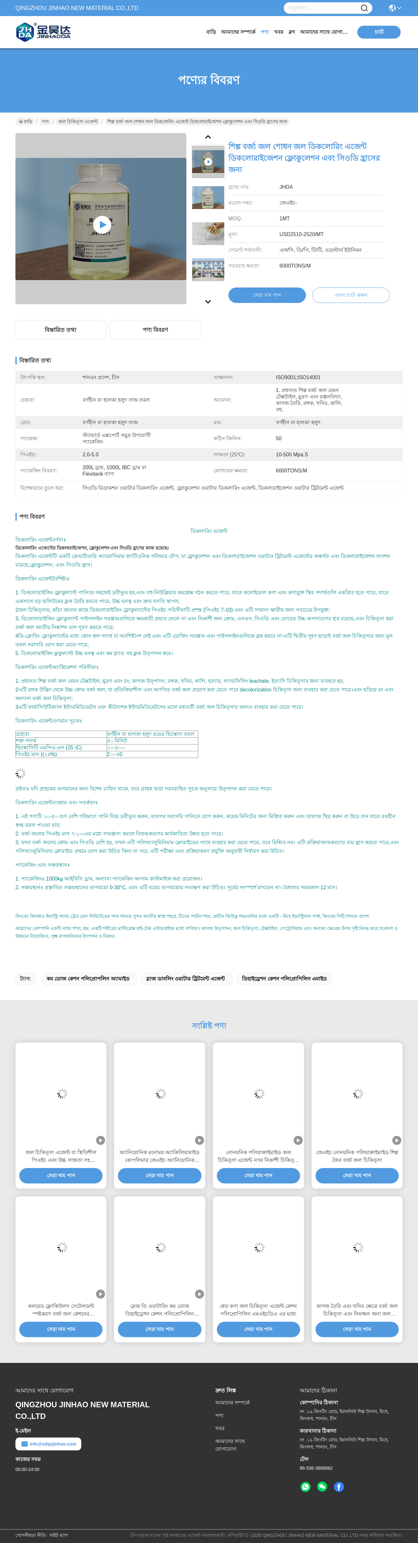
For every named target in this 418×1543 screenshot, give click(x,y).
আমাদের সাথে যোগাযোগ (324, 32)
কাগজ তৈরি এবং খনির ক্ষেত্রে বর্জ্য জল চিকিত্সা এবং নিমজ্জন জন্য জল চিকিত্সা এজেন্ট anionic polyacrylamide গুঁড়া (357, 1310)
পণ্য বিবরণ (155, 330)
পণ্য (265, 32)
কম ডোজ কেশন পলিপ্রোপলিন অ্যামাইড (88, 978)
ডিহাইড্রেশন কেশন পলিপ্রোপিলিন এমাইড (284, 978)
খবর (278, 32)
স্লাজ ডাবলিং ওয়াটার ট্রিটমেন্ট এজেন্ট (185, 978)
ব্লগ (292, 32)
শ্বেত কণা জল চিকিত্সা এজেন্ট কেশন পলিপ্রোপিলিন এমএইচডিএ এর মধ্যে (258, 1310)
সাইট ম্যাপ (58, 1535)
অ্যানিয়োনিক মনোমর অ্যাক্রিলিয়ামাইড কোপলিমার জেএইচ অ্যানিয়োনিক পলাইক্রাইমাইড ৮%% (160, 1157)
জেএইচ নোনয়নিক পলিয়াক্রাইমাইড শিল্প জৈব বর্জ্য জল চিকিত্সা (357, 1156)
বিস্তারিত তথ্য (60, 330)
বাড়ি (211, 32)
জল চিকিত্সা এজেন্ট (78, 121)
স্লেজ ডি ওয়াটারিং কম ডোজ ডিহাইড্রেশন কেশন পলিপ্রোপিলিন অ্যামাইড (159, 1310)
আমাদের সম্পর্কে (238, 32)
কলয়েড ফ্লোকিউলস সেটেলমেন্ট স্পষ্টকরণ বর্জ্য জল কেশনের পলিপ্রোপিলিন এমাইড (61, 1310)
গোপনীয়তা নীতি (30, 1535)
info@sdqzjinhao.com (48, 1443)
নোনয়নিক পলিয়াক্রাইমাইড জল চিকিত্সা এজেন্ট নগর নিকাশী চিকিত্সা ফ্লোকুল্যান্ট (258, 1157)
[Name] (364, 8)
